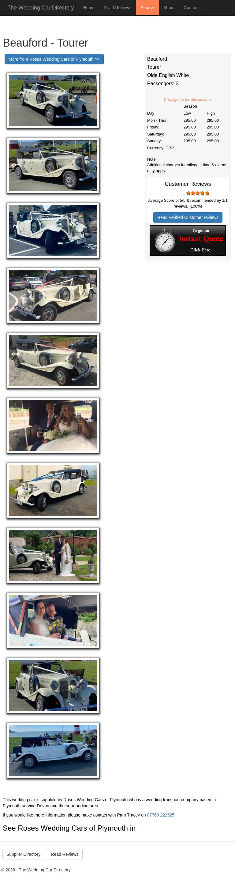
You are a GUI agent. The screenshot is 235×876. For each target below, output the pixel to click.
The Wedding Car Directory (40, 8)
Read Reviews (117, 7)
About (169, 7)
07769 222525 (161, 815)
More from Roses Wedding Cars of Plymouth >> (54, 59)
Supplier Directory (23, 854)
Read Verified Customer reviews (187, 217)
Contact (191, 7)
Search (147, 7)
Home (89, 7)
